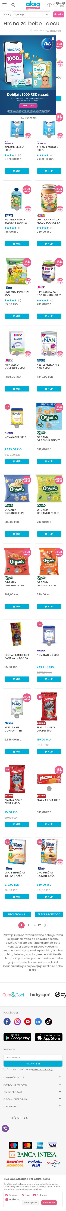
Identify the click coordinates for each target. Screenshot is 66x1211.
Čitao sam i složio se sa (30, 1069)
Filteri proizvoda (49, 914)
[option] (13, 994)
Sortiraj (7, 14)
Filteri (58, 14)
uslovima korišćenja (42, 1069)
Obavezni (14, 1195)
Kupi (17, 171)
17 (39, 925)
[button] (13, 5)
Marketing (14, 1199)
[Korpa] (61, 7)
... (34, 924)
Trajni (28, 1195)
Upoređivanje (17, 914)
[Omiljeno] (55, 5)
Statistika (42, 1195)
